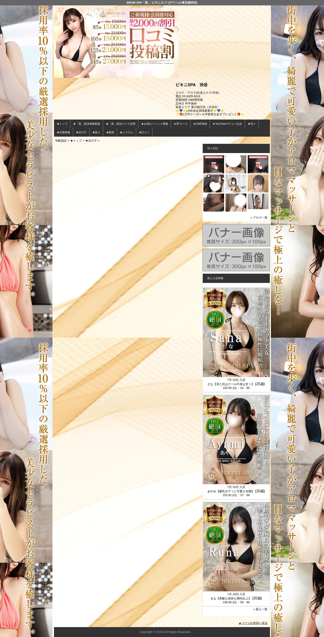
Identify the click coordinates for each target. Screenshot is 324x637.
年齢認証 (61, 140)
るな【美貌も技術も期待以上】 (230, 598)
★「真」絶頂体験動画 (86, 123)
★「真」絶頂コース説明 (120, 123)
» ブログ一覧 (259, 217)
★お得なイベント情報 (154, 123)
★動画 (110, 132)
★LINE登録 (200, 123)
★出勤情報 (63, 132)
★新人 (96, 132)
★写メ (252, 123)
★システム (126, 132)
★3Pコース (181, 123)
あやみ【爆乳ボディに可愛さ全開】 (230, 491)
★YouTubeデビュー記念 (227, 123)
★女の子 (81, 132)
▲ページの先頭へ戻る (253, 623)
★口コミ (144, 132)
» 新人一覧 (260, 609)
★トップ (62, 123)
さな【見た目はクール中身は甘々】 (230, 384)
